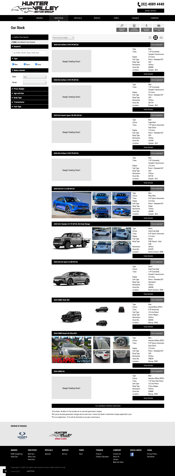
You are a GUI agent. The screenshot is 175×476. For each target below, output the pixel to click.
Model (14, 82)
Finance (98, 454)
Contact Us (117, 454)
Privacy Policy (152, 454)
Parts (81, 454)
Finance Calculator (102, 457)
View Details (148, 74)
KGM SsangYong (16, 454)
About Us (116, 457)
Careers (115, 459)
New (15, 64)
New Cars (31, 454)
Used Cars (14, 457)
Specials (48, 454)
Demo (27, 64)
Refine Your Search (20, 37)
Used (38, 64)
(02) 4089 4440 (152, 4)
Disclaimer (150, 457)
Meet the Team (118, 462)
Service (64, 454)
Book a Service (150, 11)
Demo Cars (32, 457)
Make (14, 77)
